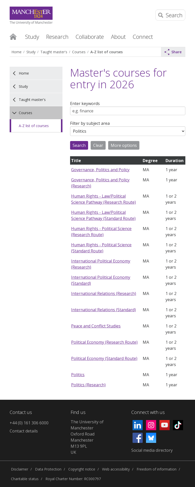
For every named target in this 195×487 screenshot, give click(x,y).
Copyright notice (81, 469)
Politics (78, 374)
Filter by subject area (90, 123)
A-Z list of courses (106, 51)
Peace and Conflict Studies (96, 326)
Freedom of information (156, 469)
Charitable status (25, 478)
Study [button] (32, 36)
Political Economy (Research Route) (104, 342)
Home (13, 36)
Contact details (24, 431)
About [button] (118, 36)
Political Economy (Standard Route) (104, 358)
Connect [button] (143, 36)
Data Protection (48, 469)
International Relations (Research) (103, 293)
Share (173, 52)
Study (31, 51)
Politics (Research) (88, 385)
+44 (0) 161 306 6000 (29, 423)
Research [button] (57, 36)
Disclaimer (19, 469)
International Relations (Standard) (103, 309)
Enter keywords (85, 103)
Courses (79, 51)
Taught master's (53, 51)
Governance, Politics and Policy (100, 169)
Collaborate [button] (90, 36)
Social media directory (152, 450)
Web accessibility (116, 469)
